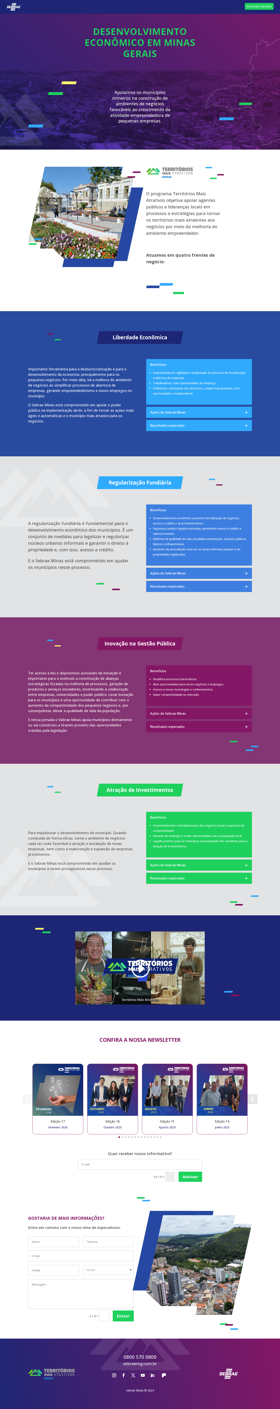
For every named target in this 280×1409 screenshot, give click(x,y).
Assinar (190, 1176)
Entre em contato (259, 6)
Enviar (123, 1316)
